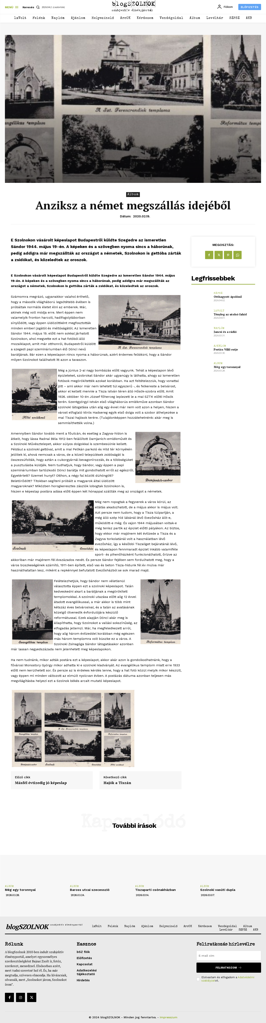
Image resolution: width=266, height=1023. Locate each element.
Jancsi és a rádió (225, 332)
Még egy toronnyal (227, 367)
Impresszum (168, 1017)
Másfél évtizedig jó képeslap (41, 783)
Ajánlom (220, 346)
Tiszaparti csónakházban (155, 890)
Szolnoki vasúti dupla (217, 890)
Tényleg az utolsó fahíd (230, 314)
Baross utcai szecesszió (90, 890)
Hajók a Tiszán (117, 783)
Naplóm (219, 328)
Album (133, 194)
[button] (32, 7)
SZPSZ (218, 293)
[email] (228, 956)
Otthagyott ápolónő (228, 297)
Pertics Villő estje (226, 349)
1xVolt (219, 311)
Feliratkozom (229, 968)
